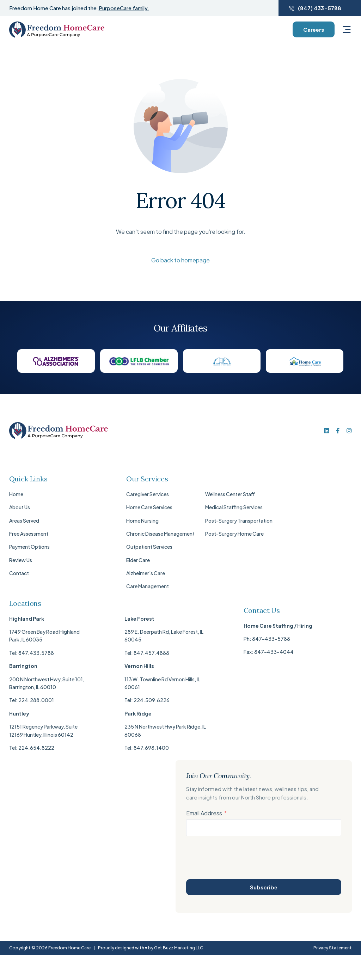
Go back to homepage (180, 260)
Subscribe (263, 887)
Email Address (204, 813)
